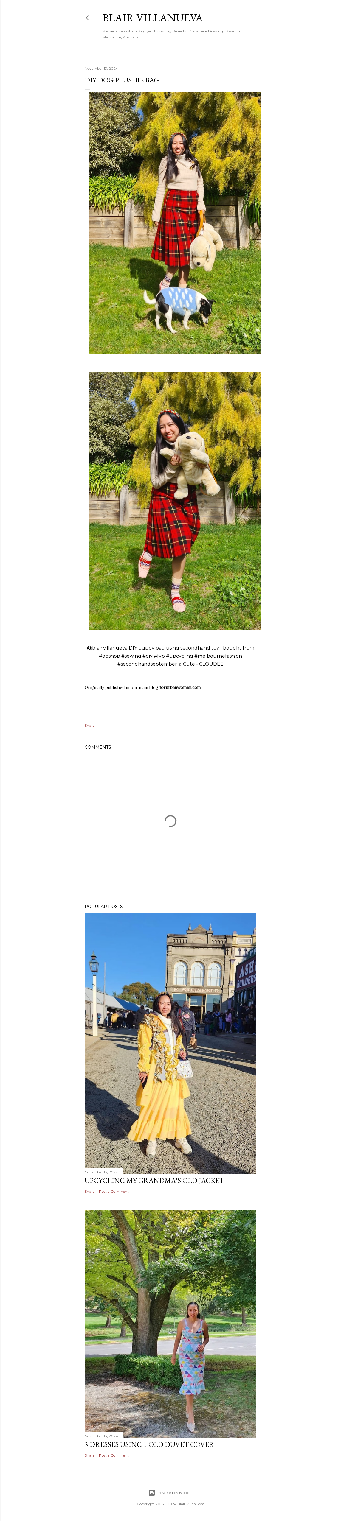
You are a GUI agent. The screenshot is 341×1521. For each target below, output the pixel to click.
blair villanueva (153, 18)
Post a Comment (114, 1191)
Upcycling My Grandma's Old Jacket (154, 1180)
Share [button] (89, 725)
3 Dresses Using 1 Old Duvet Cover (149, 1444)
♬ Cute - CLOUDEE (201, 664)
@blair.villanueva (107, 648)
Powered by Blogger (170, 1492)
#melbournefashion (218, 656)
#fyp (159, 656)
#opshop (109, 656)
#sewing (131, 656)
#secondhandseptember (147, 664)
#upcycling (179, 656)
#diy (147, 656)
